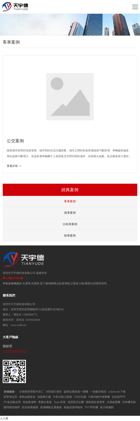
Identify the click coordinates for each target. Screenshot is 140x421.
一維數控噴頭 (98, 391)
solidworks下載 (116, 391)
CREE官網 (80, 396)
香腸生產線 (45, 402)
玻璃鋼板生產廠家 (51, 407)
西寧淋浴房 (10, 396)
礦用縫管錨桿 (12, 407)
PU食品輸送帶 (12, 402)
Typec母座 (60, 402)
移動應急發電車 (95, 402)
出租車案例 (70, 224)
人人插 (4, 418)
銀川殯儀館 (107, 407)
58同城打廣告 (54, 391)
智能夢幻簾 (44, 396)
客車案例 (70, 201)
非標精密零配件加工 (31, 391)
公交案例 (15, 140)
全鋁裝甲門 (118, 396)
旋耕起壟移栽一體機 (76, 391)
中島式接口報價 (62, 396)
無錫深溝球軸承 (73, 407)
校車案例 (70, 235)
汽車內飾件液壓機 (99, 396)
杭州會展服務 (30, 407)
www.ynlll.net (18, 325)
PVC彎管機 (91, 407)
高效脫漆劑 (29, 402)
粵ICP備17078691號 (13, 278)
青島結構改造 (27, 396)
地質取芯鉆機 (76, 402)
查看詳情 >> (14, 166)
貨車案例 (70, 212)
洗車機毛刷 (129, 402)
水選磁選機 (113, 402)
